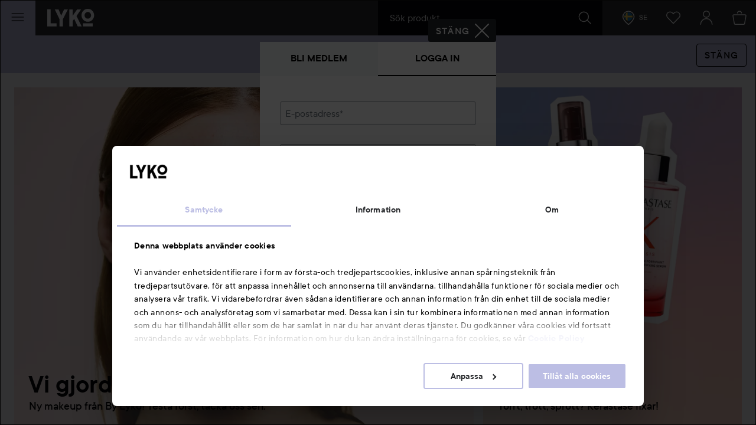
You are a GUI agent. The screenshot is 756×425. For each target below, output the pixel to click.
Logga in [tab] (437, 58)
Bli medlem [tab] (319, 58)
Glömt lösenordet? (320, 196)
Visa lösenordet (444, 173)
